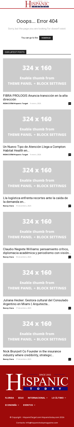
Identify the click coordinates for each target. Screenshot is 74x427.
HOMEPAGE (46, 38)
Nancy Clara (8, 206)
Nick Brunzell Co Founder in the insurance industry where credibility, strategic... (32, 353)
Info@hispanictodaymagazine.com (42, 423)
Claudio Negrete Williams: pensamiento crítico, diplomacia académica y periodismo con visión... (37, 251)
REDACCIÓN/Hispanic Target (15, 103)
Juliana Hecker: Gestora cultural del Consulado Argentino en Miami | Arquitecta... (35, 302)
